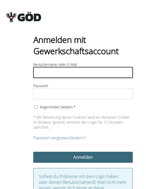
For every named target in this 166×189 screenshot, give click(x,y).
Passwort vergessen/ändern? (59, 138)
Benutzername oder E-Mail (55, 64)
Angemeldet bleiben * (58, 106)
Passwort (40, 85)
